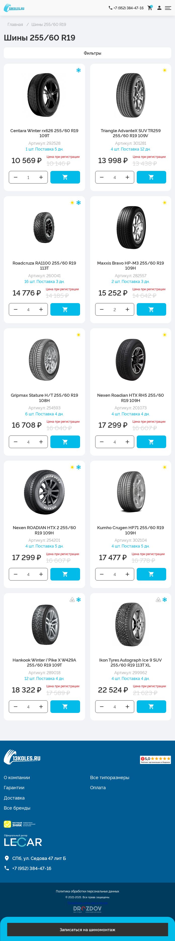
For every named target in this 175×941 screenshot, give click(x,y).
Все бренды (17, 808)
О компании (17, 777)
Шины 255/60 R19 (48, 24)
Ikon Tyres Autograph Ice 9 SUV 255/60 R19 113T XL (130, 662)
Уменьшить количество (15, 177)
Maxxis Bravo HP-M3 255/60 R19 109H (130, 265)
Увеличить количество (41, 177)
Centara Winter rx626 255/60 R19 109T (44, 132)
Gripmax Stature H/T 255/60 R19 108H (44, 397)
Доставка (14, 797)
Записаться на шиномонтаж (87, 929)
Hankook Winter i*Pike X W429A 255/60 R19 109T (44, 662)
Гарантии (14, 787)
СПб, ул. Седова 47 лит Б (39, 858)
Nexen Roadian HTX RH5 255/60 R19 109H (130, 397)
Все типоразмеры (109, 777)
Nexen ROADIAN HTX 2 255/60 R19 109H (44, 529)
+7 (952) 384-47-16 (129, 7)
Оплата (98, 787)
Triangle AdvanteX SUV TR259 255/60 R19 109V (131, 132)
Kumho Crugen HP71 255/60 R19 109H (130, 529)
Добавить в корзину (65, 177)
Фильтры (92, 53)
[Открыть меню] (168, 8)
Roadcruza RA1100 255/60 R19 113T (44, 265)
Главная (15, 24)
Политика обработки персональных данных (87, 891)
